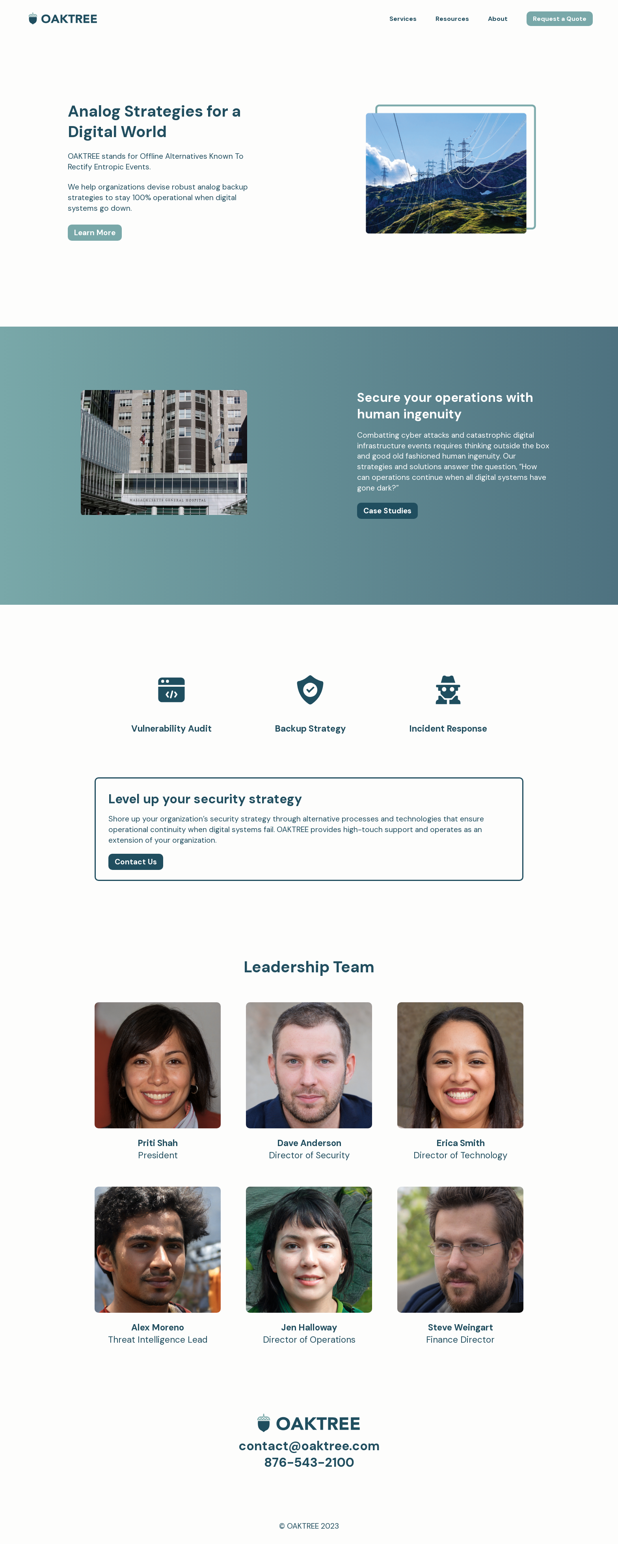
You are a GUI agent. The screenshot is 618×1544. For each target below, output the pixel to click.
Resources (452, 19)
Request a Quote (559, 19)
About (498, 19)
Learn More (94, 233)
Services (403, 19)
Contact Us (136, 862)
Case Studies (387, 511)
